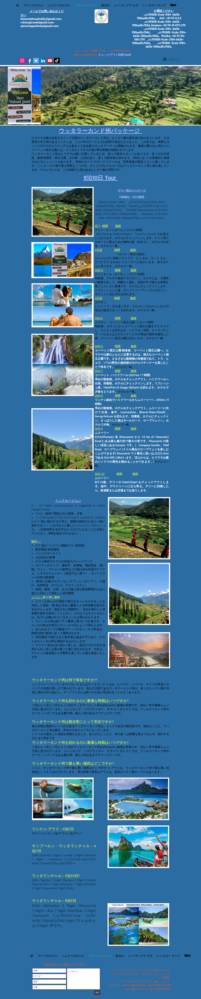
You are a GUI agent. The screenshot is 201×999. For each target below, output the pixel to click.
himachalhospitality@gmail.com (40, 18)
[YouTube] (50, 60)
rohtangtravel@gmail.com (36, 22)
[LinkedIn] (43, 60)
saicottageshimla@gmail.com (39, 26)
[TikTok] (57, 60)
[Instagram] (22, 60)
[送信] (97, 992)
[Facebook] (29, 60)
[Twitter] (36, 60)
